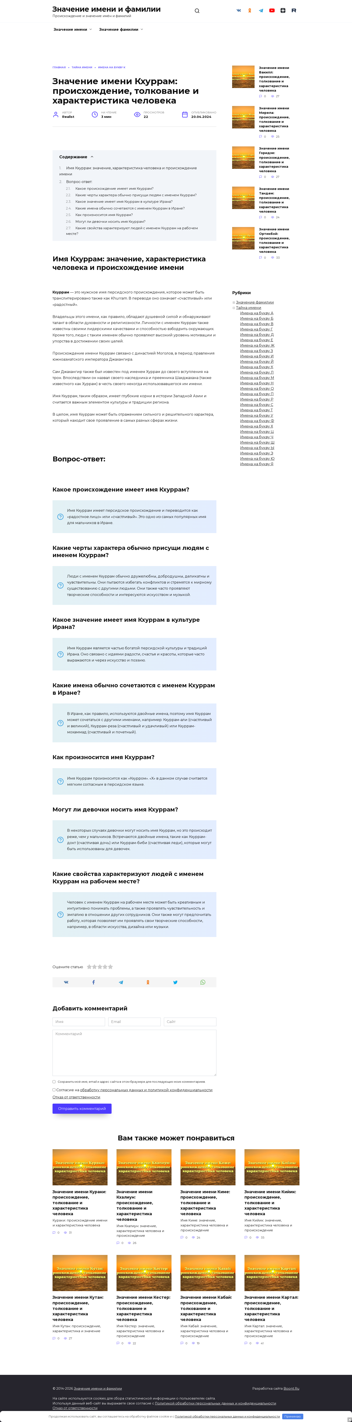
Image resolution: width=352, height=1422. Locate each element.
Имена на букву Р (256, 399)
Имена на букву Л (257, 372)
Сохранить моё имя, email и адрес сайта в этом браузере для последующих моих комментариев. (132, 1081)
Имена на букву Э (256, 453)
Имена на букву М (257, 378)
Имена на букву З (256, 351)
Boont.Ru (291, 1389)
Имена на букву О (257, 388)
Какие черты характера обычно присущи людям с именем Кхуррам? (136, 195)
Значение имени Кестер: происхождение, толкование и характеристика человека (143, 1308)
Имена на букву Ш (257, 442)
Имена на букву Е (256, 340)
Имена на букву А (256, 313)
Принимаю (292, 1416)
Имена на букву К (256, 367)
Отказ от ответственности (76, 1097)
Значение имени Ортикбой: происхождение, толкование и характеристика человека (274, 240)
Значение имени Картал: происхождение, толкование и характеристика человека (271, 1308)
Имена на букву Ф (257, 421)
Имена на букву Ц (257, 432)
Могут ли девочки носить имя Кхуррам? (110, 222)
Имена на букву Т (256, 410)
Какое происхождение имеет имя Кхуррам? (114, 189)
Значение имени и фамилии (107, 9)
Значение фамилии (118, 29)
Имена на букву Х (256, 426)
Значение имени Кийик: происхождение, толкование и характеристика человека (270, 1202)
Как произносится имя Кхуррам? (104, 215)
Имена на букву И (257, 356)
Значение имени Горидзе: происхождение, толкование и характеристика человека (274, 160)
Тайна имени (248, 308)
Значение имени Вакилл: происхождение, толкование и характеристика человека (274, 79)
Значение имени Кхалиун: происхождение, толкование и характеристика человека (135, 1205)
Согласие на (133, 1090)
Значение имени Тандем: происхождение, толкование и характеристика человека (274, 200)
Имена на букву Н (257, 383)
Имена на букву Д (257, 335)
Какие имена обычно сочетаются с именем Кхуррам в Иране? (130, 208)
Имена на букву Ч (256, 437)
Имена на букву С (256, 405)
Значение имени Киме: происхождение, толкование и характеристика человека (205, 1202)
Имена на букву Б (256, 318)
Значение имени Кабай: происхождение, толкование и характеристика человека (206, 1308)
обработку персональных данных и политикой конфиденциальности (146, 1090)
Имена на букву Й (257, 361)
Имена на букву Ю (257, 458)
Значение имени (70, 29)
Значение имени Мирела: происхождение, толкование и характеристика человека (274, 119)
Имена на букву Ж (257, 345)
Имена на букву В (256, 324)
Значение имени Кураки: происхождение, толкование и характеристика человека (79, 1202)
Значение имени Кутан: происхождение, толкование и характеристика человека (78, 1308)
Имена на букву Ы (257, 448)
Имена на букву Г (256, 329)
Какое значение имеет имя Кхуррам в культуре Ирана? (124, 202)
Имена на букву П (257, 394)
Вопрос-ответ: (79, 182)
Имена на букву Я (256, 464)
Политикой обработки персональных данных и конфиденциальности (215, 1403)
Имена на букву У (256, 415)
